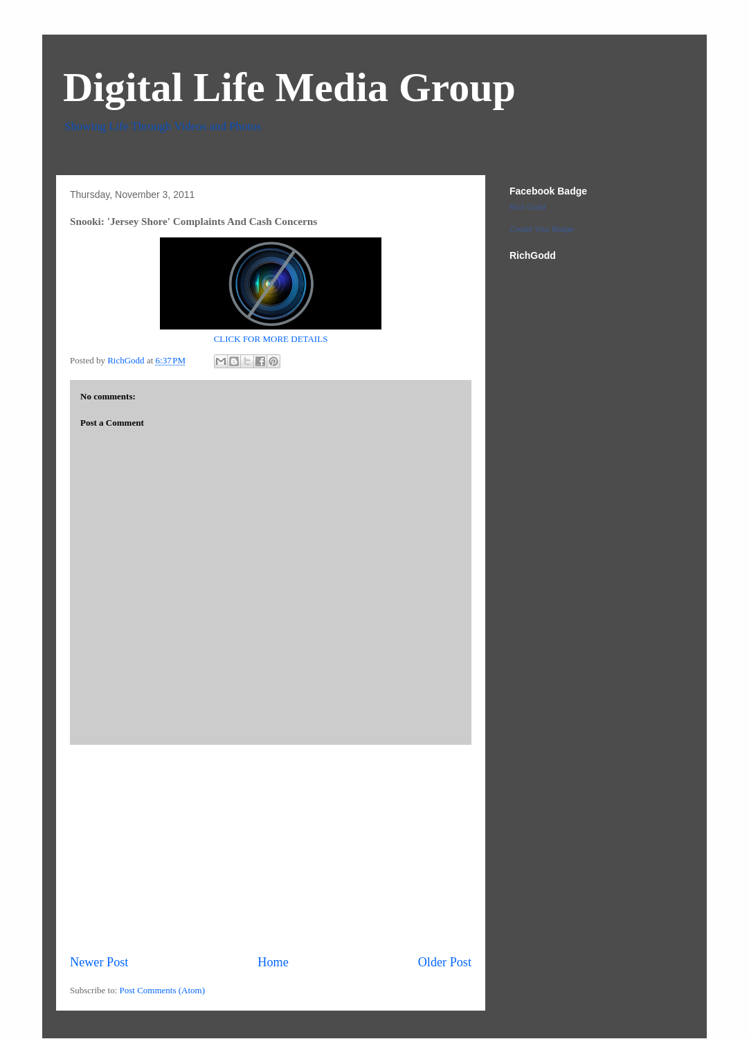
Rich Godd (527, 207)
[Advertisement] (270, 849)
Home (273, 962)
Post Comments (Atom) (163, 990)
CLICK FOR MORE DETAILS (271, 339)
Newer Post (99, 962)
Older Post (444, 962)
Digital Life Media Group (289, 87)
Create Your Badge (541, 229)
